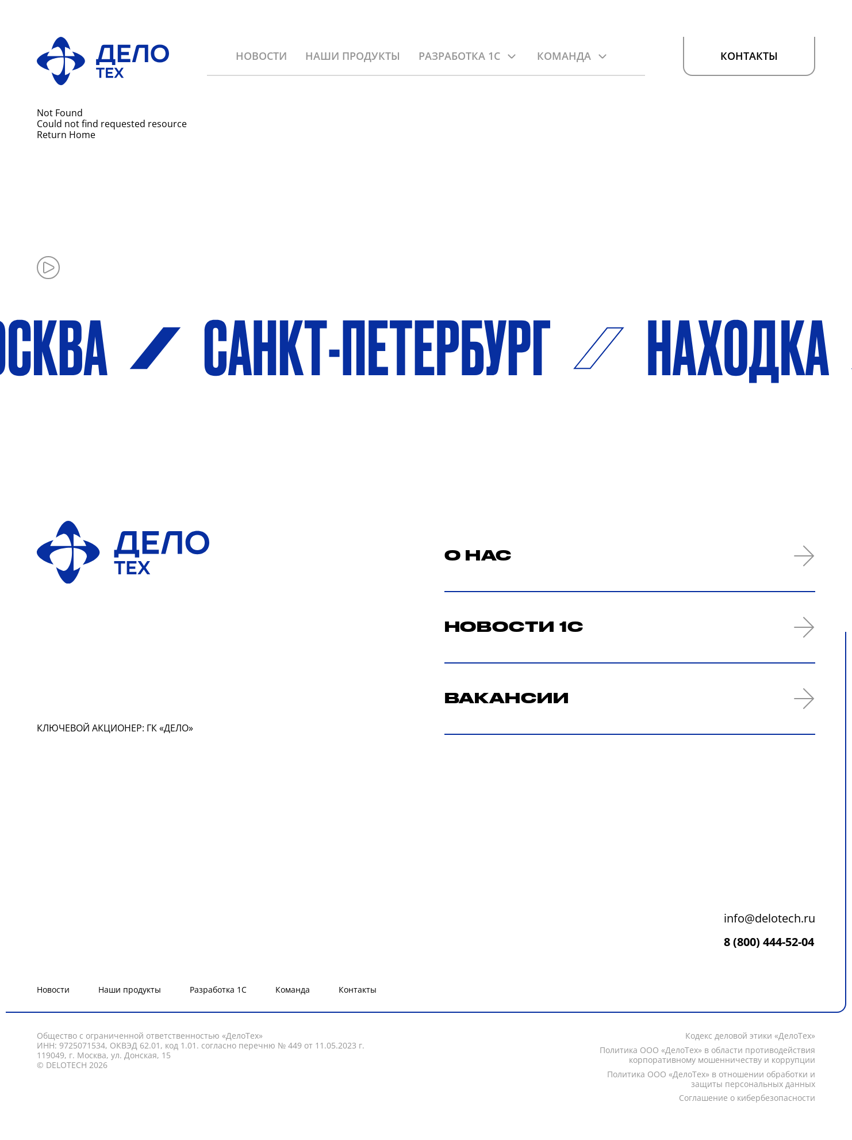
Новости (261, 56)
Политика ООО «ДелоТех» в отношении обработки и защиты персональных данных (711, 1079)
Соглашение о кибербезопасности (747, 1098)
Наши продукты (352, 56)
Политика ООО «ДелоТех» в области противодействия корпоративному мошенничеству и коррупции (707, 1055)
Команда (564, 56)
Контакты (749, 56)
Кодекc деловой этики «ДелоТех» (750, 1036)
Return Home (66, 134)
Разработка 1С (459, 56)
